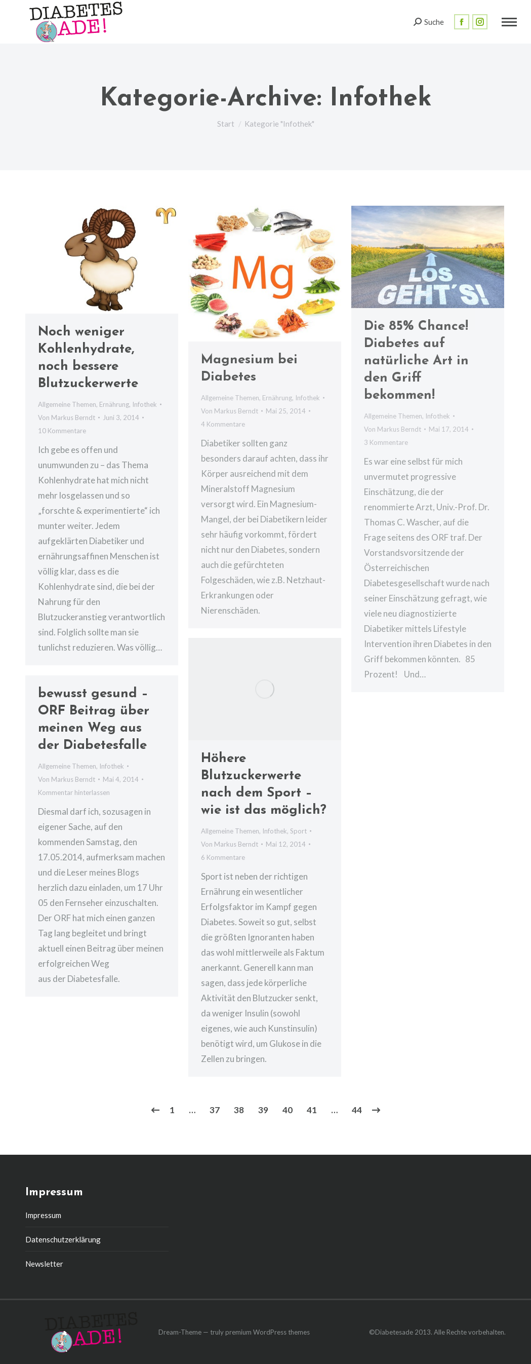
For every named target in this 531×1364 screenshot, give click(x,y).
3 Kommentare (386, 442)
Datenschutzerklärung (63, 1239)
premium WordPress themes (267, 1332)
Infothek (144, 404)
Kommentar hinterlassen (74, 792)
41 (312, 1110)
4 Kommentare (223, 424)
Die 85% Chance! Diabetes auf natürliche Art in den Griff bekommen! (416, 361)
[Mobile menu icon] (509, 22)
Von (66, 417)
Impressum (43, 1215)
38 (239, 1110)
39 (263, 1110)
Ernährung (114, 404)
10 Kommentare (62, 431)
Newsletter (44, 1263)
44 (357, 1110)
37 (215, 1110)
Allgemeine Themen (67, 404)
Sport (298, 831)
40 (287, 1110)
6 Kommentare (223, 857)
